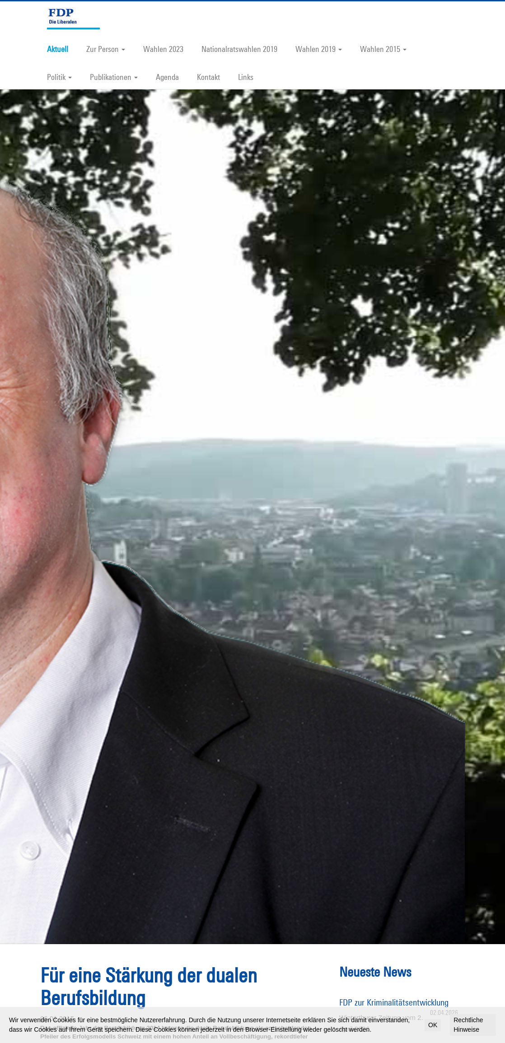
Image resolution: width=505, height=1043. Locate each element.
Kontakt (208, 77)
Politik (59, 77)
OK (432, 1025)
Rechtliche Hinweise (468, 1024)
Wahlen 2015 (383, 49)
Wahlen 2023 (163, 49)
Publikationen (114, 77)
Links (245, 77)
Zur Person (105, 49)
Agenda (167, 77)
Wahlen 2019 (318, 49)
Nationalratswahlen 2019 (239, 49)
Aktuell (57, 49)
